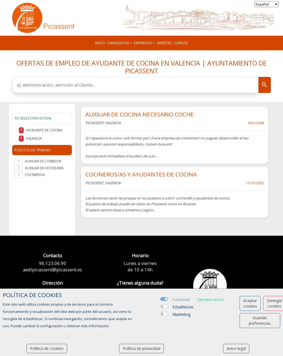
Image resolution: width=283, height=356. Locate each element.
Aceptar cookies (250, 303)
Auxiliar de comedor (43, 161)
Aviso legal (236, 348)
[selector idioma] (266, 4)
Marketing (181, 314)
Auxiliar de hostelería (44, 168)
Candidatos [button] (118, 42)
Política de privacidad (141, 348)
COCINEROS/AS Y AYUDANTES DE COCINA (141, 174)
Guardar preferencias (260, 320)
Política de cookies (47, 348)
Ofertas (164, 42)
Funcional (181, 299)
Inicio (100, 42)
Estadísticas (182, 307)
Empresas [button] (143, 42)
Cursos (181, 42)
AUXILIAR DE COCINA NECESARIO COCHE (139, 114)
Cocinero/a (35, 174)
